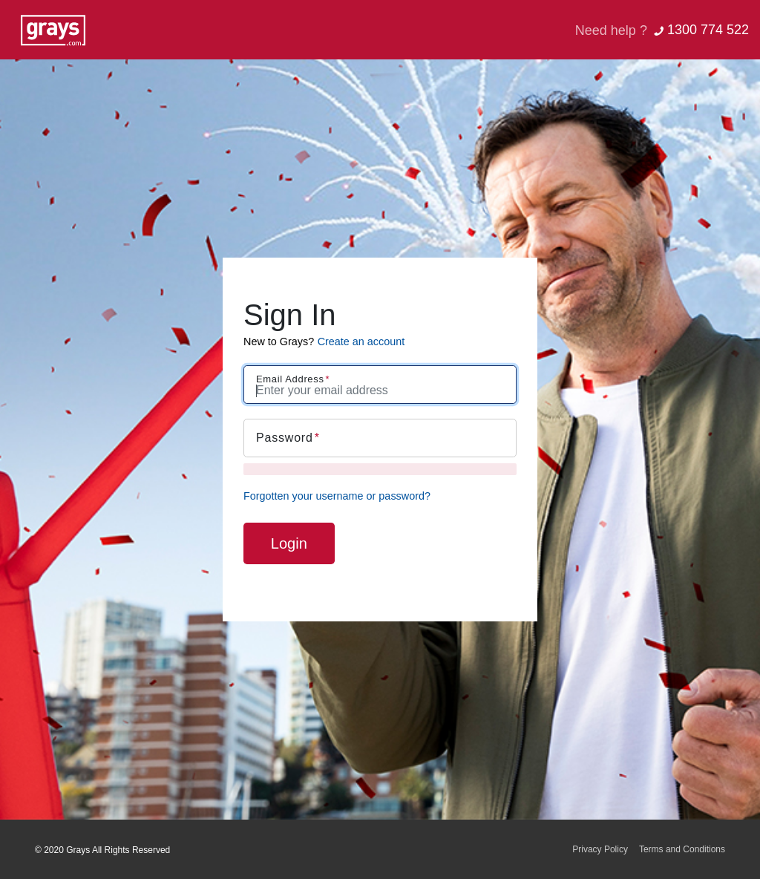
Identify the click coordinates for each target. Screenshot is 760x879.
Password (284, 437)
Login (289, 543)
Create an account (361, 341)
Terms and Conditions (682, 849)
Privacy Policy (600, 849)
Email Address (290, 379)
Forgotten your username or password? (336, 496)
